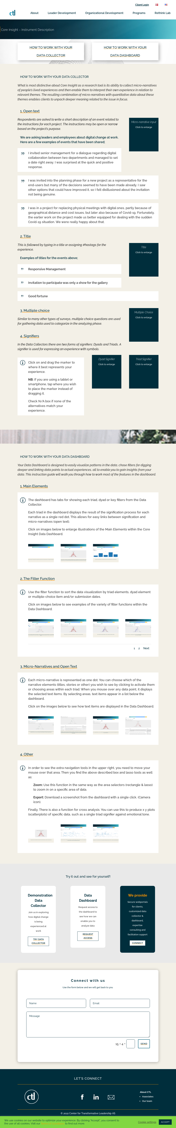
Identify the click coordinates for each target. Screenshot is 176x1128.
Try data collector (38, 941)
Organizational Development (104, 13)
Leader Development (62, 13)
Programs (139, 13)
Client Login (142, 5)
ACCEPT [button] (165, 1122)
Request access (88, 936)
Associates (147, 1096)
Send (144, 1043)
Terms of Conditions (52, 1123)
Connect (137, 943)
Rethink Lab (162, 13)
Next (146, 648)
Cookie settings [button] (147, 1122)
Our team (147, 1101)
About (34, 13)
